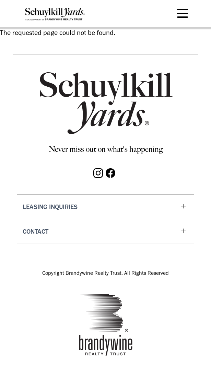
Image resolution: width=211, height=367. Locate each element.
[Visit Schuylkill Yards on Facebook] (110, 172)
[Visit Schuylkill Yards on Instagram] (98, 172)
